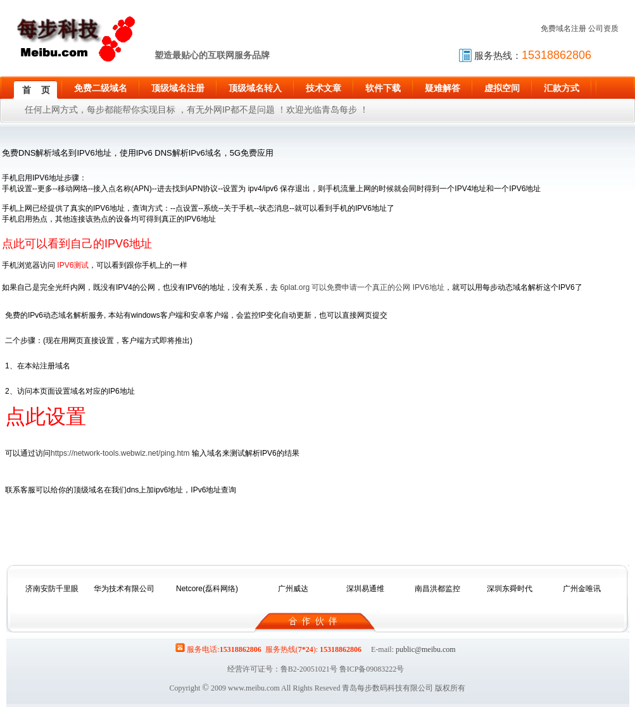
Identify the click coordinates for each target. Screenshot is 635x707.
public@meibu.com (426, 649)
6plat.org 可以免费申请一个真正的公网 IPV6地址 (362, 287)
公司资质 (603, 28)
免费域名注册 (563, 28)
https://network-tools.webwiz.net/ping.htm (120, 453)
